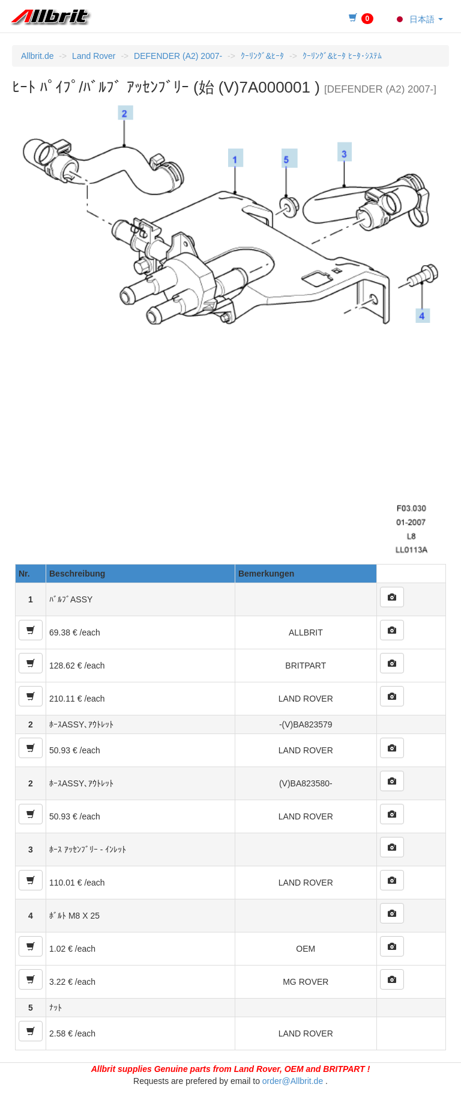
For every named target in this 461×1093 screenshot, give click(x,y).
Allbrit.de (37, 56)
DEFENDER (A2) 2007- (178, 56)
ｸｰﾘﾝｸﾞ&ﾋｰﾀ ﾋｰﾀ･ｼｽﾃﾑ (342, 56)
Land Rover (93, 56)
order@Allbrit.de (292, 1081)
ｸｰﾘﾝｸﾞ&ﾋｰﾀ (262, 56)
